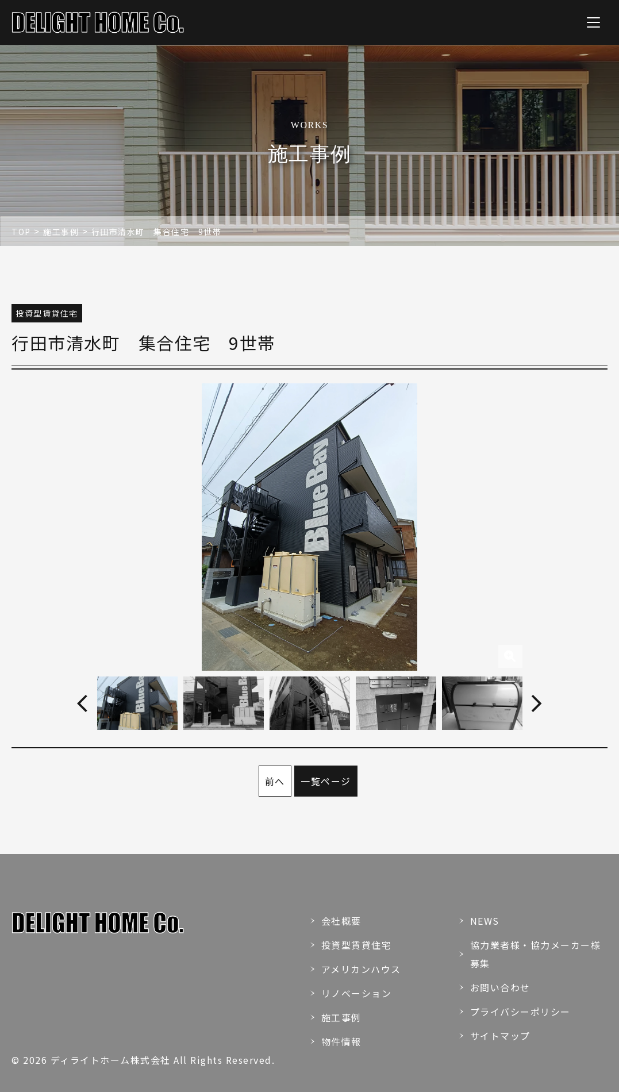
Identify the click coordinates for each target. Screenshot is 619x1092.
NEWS (484, 921)
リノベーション (356, 993)
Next (537, 703)
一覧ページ (326, 781)
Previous (83, 703)
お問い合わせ (500, 987)
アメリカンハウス (361, 969)
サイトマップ (500, 1036)
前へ (275, 781)
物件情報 (341, 1041)
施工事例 (341, 1017)
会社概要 (341, 921)
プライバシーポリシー (520, 1011)
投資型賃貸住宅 (356, 945)
